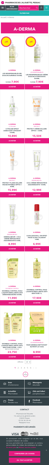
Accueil (3, 17)
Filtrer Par (24, 13)
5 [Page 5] (27, 368)
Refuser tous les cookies (27, 447)
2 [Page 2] (18, 368)
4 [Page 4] (24, 368)
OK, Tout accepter (24, 460)
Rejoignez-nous (24, 422)
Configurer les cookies (24, 454)
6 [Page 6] (30, 368)
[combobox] (27, 8)
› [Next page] (33, 368)
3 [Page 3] (21, 368)
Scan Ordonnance (12, 8)
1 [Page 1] (15, 368)
